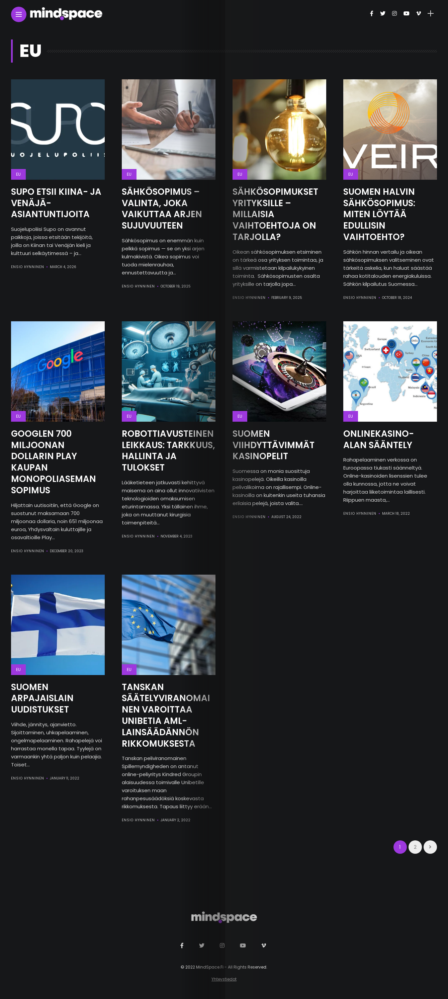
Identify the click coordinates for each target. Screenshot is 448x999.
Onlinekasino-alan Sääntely (378, 439)
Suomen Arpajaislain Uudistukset (42, 698)
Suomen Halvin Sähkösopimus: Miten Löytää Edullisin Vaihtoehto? (379, 214)
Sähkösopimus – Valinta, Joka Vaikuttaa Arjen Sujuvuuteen (162, 209)
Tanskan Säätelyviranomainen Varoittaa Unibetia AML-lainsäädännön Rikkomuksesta (166, 715)
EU (18, 174)
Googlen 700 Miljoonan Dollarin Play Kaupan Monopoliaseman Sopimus (53, 462)
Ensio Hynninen (27, 266)
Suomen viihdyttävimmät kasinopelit (274, 445)
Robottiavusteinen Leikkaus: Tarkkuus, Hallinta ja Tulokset (168, 451)
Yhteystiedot (224, 979)
